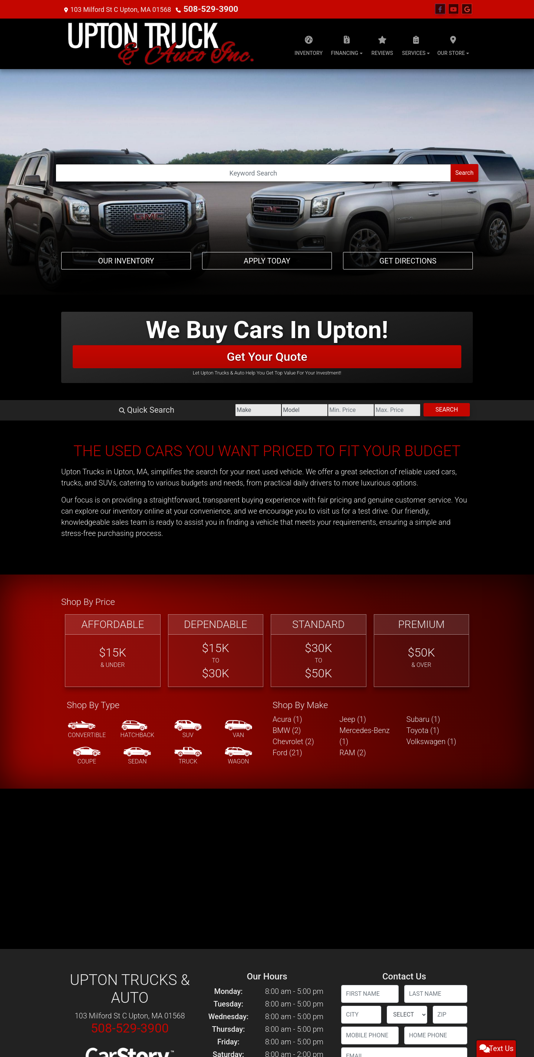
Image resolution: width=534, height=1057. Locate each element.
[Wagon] (238, 539)
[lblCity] (361, 798)
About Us (81, 1017)
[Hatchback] (138, 513)
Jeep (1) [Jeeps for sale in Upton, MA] (352, 502)
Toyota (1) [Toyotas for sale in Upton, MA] (422, 513)
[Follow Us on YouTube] (453, 9)
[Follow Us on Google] (467, 9)
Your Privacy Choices (310, 1033)
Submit (404, 972)
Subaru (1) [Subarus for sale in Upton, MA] (423, 502)
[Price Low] (294, 193)
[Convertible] (87, 513)
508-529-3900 (205, 9)
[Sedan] (137, 539)
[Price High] (363, 193)
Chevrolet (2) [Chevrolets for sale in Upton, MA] (293, 524)
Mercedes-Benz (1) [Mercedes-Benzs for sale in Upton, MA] (364, 519)
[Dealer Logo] (160, 44)
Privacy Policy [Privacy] (124, 1017)
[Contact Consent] (343, 902)
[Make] (155, 193)
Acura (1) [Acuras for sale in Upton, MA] (287, 502)
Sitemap (277, 1033)
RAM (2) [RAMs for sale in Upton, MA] (352, 535)
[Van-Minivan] (238, 513)
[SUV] (188, 513)
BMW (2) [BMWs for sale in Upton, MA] (287, 513)
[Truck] (188, 539)
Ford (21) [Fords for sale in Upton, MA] (287, 535)
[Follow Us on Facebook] (440, 9)
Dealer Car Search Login (220, 1033)
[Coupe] (86, 539)
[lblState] (407, 798)
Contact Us (101, 1017)
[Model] (224, 193)
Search (435, 192)
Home (66, 1017)
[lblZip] (450, 798)
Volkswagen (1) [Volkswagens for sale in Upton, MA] (431, 524)
